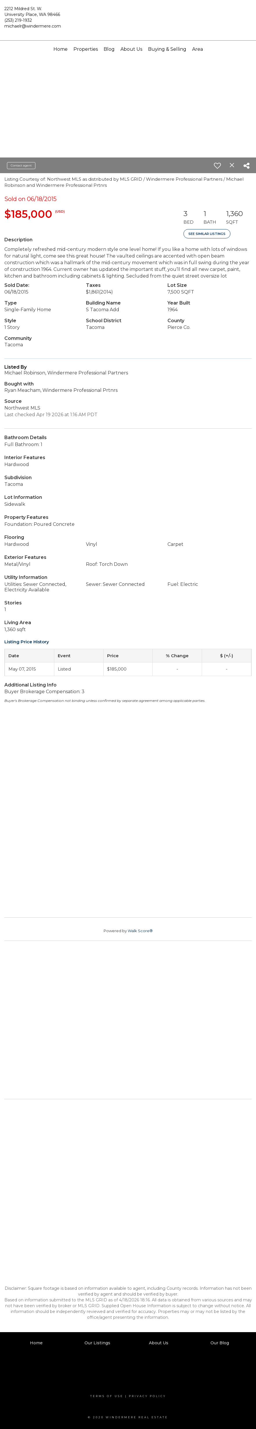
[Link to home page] (128, 19)
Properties (85, 49)
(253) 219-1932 (18, 20)
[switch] (217, 165)
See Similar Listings (207, 234)
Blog (109, 49)
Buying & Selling (167, 49)
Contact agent (21, 165)
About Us (131, 49)
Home (60, 49)
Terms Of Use (106, 1396)
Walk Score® (140, 930)
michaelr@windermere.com (32, 26)
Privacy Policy (147, 1396)
